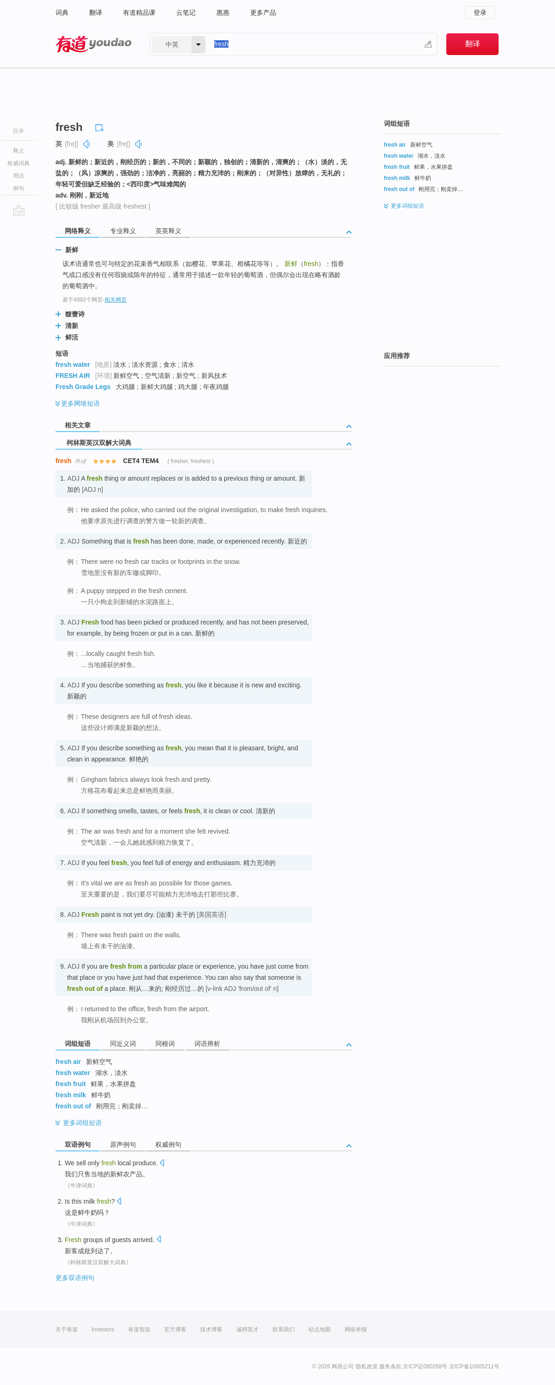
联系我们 (283, 1329)
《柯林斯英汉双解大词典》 (98, 1262)
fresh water (73, 364)
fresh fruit (71, 1084)
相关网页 (116, 300)
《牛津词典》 (81, 1185)
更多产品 (263, 12)
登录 (480, 12)
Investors (103, 1329)
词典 (62, 12)
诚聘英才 (247, 1329)
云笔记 (186, 12)
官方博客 (175, 1329)
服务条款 (390, 1366)
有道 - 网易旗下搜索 (93, 44)
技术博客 (211, 1329)
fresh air (68, 1061)
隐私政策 (367, 1366)
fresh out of (73, 1106)
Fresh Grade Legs (83, 386)
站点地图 (319, 1329)
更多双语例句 (75, 1277)
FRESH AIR (73, 375)
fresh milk (71, 1095)
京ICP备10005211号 (474, 1366)
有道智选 (139, 1329)
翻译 (95, 12)
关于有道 (67, 1329)
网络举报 (356, 1329)
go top (19, 210)
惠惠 (222, 12)
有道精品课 (139, 12)
